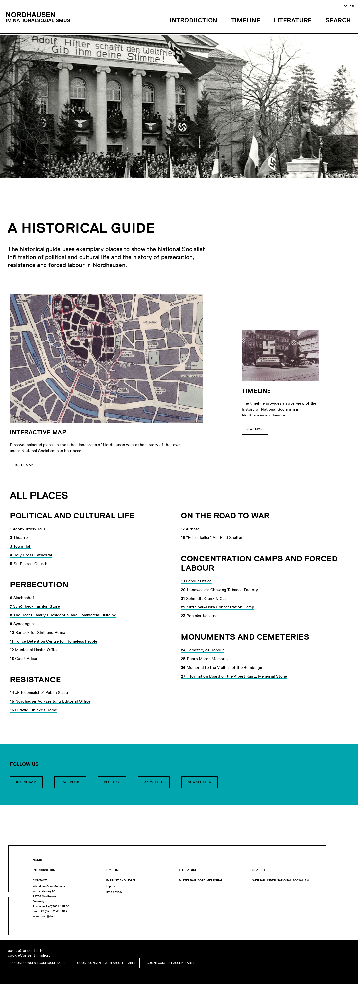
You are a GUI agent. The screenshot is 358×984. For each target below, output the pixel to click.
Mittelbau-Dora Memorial (201, 880)
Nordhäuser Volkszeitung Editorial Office (50, 701)
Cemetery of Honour (202, 650)
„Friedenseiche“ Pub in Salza (39, 692)
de (346, 6)
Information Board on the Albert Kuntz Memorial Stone (234, 676)
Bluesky (112, 782)
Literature (188, 870)
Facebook (70, 782)
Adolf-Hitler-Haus (27, 529)
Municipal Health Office (34, 649)
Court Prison (24, 658)
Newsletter (199, 782)
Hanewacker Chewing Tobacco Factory (219, 589)
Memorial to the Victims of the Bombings (221, 667)
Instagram (26, 782)
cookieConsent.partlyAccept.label (106, 963)
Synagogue (22, 623)
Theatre (19, 537)
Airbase (190, 529)
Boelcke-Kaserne (199, 615)
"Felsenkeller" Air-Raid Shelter (211, 537)
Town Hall (20, 546)
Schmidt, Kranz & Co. (203, 598)
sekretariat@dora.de (46, 916)
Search (258, 870)
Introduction (44, 870)
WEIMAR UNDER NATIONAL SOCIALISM (280, 880)
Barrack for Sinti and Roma (37, 632)
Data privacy (114, 892)
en (352, 6)
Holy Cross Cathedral (31, 555)
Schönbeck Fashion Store (35, 606)
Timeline (113, 870)
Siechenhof (22, 597)
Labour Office (196, 581)
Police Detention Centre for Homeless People (53, 641)
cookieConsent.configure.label (39, 963)
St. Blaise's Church (29, 563)
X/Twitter (153, 782)
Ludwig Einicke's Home (33, 710)
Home (37, 859)
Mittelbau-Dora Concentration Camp (217, 607)
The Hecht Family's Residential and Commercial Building (63, 615)
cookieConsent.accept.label (170, 963)
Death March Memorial (205, 658)
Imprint (110, 886)
